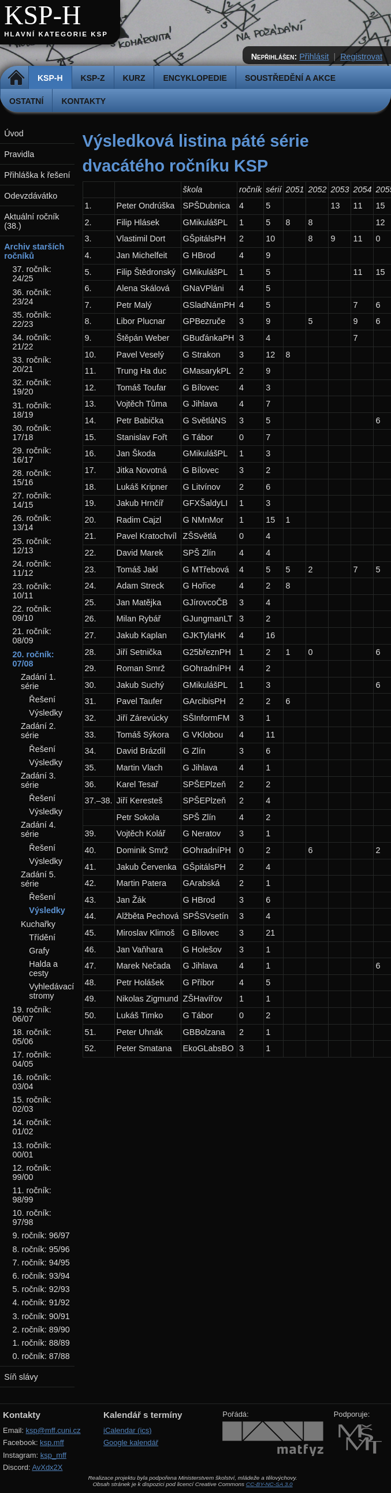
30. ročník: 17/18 (32, 432)
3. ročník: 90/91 (41, 1316)
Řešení (42, 699)
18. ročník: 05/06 (32, 1036)
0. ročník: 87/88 (41, 1356)
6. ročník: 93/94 (41, 1275)
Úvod (14, 133)
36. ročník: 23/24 (32, 297)
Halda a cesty (43, 968)
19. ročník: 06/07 (32, 1014)
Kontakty (83, 101)
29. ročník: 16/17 (32, 455)
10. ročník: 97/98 (32, 1217)
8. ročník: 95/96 (41, 1249)
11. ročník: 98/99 (32, 1195)
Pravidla (19, 154)
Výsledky (45, 712)
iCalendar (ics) (127, 1430)
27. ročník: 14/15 (32, 500)
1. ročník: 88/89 (41, 1342)
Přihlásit (314, 56)
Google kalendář (130, 1442)
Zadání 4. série (38, 829)
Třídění (42, 937)
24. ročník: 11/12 (32, 568)
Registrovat (361, 56)
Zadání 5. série (38, 879)
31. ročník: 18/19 (32, 410)
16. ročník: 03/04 (32, 1082)
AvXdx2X (47, 1467)
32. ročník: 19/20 (32, 387)
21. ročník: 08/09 (32, 636)
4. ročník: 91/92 (41, 1302)
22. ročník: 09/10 (32, 613)
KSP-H (42, 15)
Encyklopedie (194, 78)
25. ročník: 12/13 (32, 546)
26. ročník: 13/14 (32, 522)
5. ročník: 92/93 (41, 1289)
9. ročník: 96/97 (41, 1235)
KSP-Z (93, 78)
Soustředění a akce (290, 78)
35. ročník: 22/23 (32, 319)
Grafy (39, 950)
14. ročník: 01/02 (32, 1127)
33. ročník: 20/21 (32, 364)
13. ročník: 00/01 (32, 1150)
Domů (15, 78)
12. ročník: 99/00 (32, 1172)
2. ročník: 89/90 (41, 1329)
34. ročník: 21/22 (32, 342)
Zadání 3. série (38, 780)
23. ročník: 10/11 (32, 591)
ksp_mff (53, 1455)
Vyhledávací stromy (51, 991)
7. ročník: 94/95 (41, 1262)
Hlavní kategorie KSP (56, 34)
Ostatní (26, 101)
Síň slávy (21, 1377)
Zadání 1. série (38, 681)
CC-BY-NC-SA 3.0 (269, 1484)
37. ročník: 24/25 (32, 274)
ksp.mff (52, 1442)
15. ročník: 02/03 (32, 1104)
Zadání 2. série (38, 730)
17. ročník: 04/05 (32, 1059)
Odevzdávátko (30, 195)
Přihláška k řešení (37, 175)
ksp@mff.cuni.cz (53, 1430)
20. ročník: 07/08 (33, 659)
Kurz (134, 78)
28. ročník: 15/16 (32, 477)
